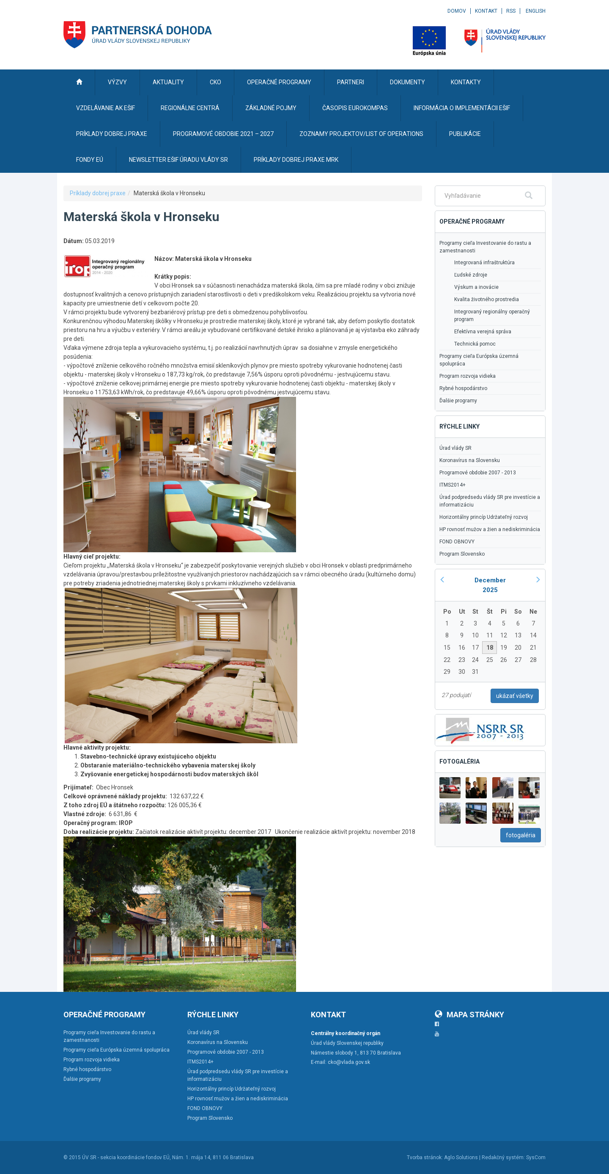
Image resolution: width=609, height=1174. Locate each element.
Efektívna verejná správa (482, 332)
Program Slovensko (462, 554)
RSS (511, 11)
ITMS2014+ (452, 485)
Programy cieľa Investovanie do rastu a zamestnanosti (485, 247)
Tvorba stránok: (425, 1157)
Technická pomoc (475, 344)
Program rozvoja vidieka (467, 376)
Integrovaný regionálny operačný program (492, 315)
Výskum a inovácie (476, 287)
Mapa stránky (469, 1014)
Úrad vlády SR (455, 448)
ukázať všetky (514, 695)
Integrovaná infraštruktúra (484, 263)
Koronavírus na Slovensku (469, 460)
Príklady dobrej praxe (98, 193)
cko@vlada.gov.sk (349, 1062)
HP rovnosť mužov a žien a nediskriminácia (489, 529)
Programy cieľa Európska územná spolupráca (478, 360)
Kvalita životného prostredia (486, 299)
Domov (456, 11)
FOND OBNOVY (457, 542)
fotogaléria (520, 835)
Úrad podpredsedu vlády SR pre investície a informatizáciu (489, 501)
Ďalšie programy (458, 401)
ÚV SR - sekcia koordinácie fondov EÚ (126, 1157)
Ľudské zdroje (470, 275)
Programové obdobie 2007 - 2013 (477, 473)
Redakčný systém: (503, 1157)
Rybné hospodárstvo (463, 388)
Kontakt (486, 11)
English (536, 11)
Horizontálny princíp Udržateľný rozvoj (483, 517)
